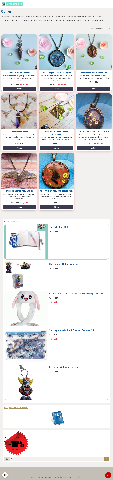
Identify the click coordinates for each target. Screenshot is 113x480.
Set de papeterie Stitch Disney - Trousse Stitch (73, 330)
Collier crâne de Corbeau (19, 72)
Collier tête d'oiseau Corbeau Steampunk (56, 132)
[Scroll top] (108, 475)
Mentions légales (37, 477)
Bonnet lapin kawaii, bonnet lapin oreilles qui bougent (76, 293)
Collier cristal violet (19, 131)
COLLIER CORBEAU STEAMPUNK (19, 191)
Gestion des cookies (75, 477)
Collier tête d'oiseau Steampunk (94, 72)
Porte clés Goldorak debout (63, 367)
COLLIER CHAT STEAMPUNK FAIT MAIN (56, 191)
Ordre (91, 29)
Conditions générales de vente (55, 477)
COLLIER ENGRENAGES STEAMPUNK (93, 131)
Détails (19, 89)
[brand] (12, 4)
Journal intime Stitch (59, 227)
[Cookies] (5, 475)
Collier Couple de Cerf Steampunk (56, 72)
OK (107, 459)
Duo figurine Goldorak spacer (64, 264)
